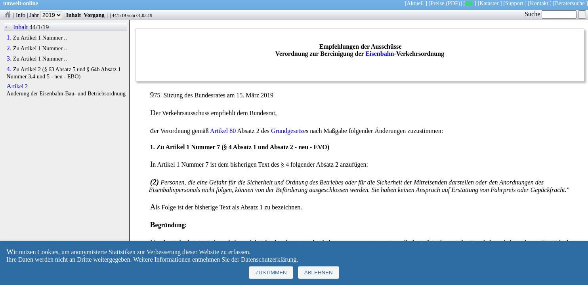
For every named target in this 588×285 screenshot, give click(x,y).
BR (469, 3)
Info (20, 15)
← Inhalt (16, 27)
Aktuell (415, 3)
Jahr (45, 15)
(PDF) (453, 3)
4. (8, 69)
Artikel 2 (17, 86)
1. (8, 37)
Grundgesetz (287, 130)
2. (8, 48)
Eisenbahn (379, 53)
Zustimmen (270, 273)
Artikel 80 (223, 130)
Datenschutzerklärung (268, 259)
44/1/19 (119, 15)
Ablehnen (318, 273)
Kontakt (539, 3)
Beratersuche (570, 3)
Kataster (488, 3)
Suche (551, 14)
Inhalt (73, 15)
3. (8, 58)
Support (514, 3)
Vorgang (94, 15)
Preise (437, 3)
